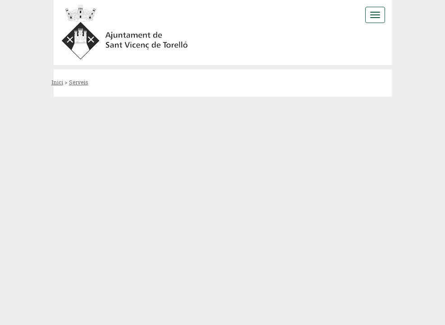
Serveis (78, 82)
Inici (57, 82)
